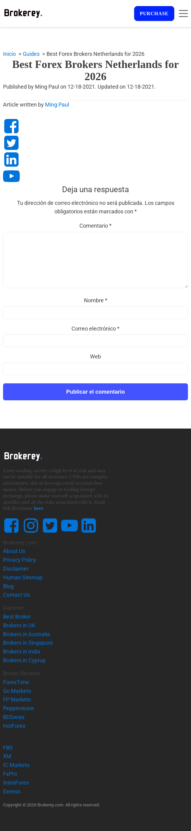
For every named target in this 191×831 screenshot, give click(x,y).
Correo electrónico (95, 328)
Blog (8, 586)
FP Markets (17, 700)
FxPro (10, 774)
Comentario (95, 225)
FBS (8, 748)
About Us (14, 551)
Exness (11, 791)
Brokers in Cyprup (24, 660)
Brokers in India (21, 651)
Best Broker (17, 616)
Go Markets (17, 691)
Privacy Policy (19, 560)
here (38, 508)
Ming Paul (57, 104)
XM (7, 756)
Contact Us (16, 595)
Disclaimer (16, 568)
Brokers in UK (19, 625)
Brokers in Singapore (28, 643)
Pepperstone (18, 708)
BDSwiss (13, 717)
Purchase (154, 13)
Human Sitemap (23, 577)
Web (95, 356)
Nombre (95, 300)
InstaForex (16, 782)
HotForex (14, 726)
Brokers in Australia (26, 634)
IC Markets (16, 765)
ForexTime (16, 682)
